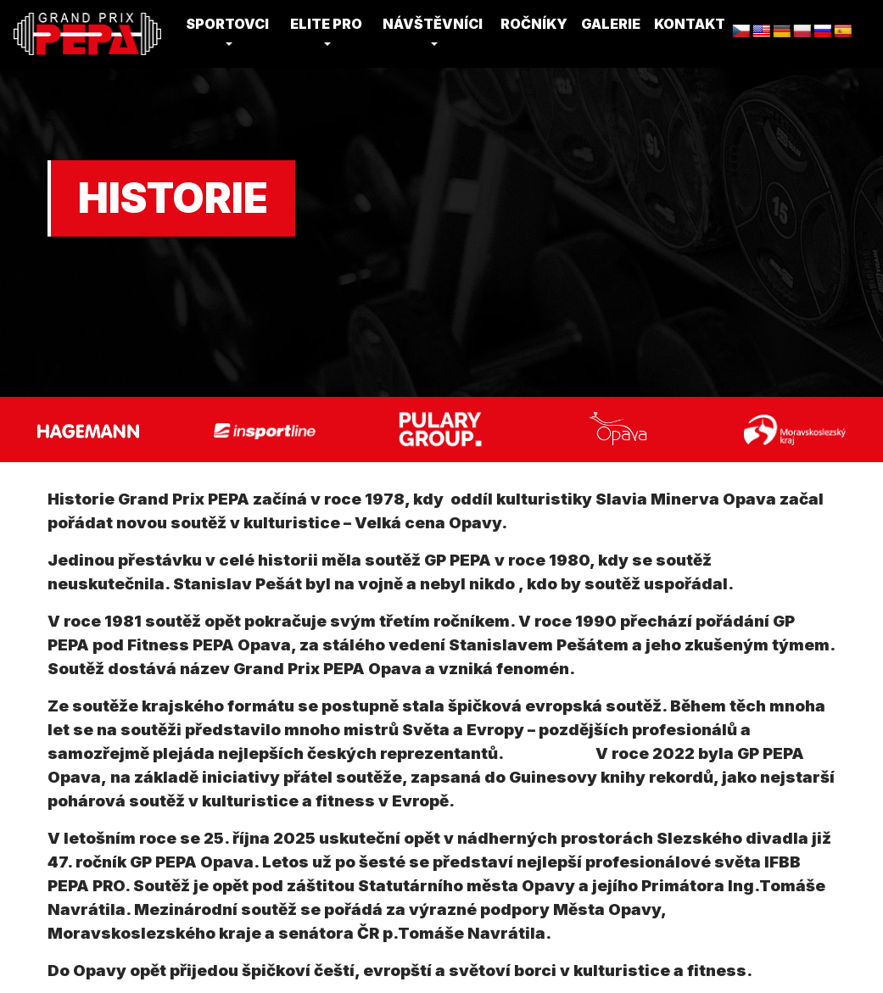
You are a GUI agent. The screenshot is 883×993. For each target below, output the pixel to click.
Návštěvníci (433, 23)
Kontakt (689, 23)
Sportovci (227, 23)
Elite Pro (326, 23)
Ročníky (533, 23)
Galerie (610, 23)
